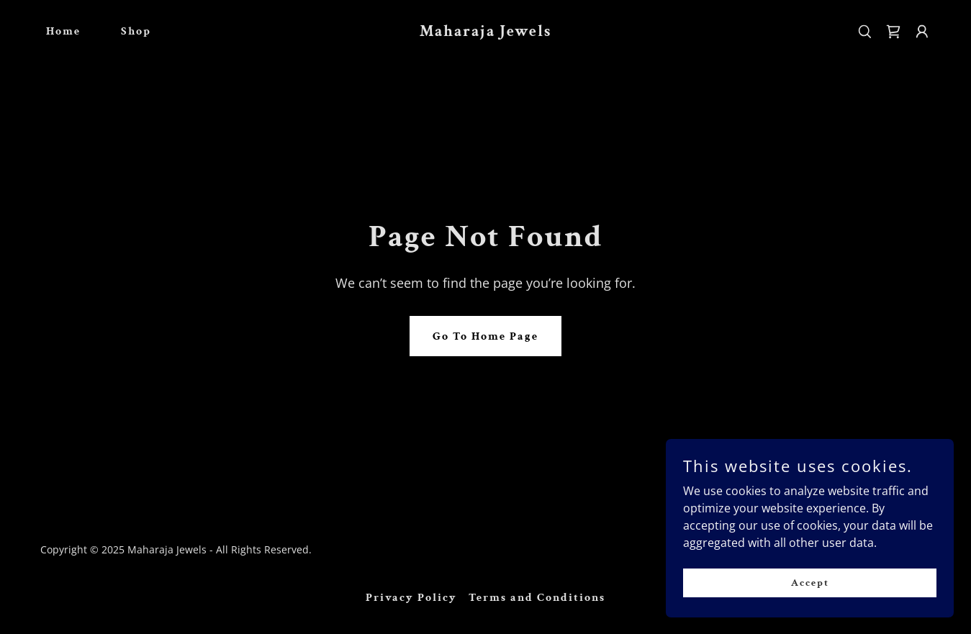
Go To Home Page (485, 336)
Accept (810, 582)
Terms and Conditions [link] (537, 597)
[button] (922, 31)
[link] (485, 32)
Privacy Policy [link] (411, 597)
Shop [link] (136, 31)
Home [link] (63, 31)
